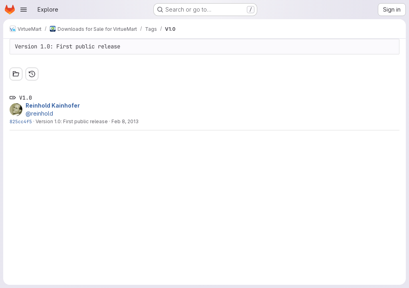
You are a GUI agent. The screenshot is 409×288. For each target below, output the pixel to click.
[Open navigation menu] (23, 9)
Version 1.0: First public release (72, 121)
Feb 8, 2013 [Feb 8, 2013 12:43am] (125, 121)
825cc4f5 (21, 121)
